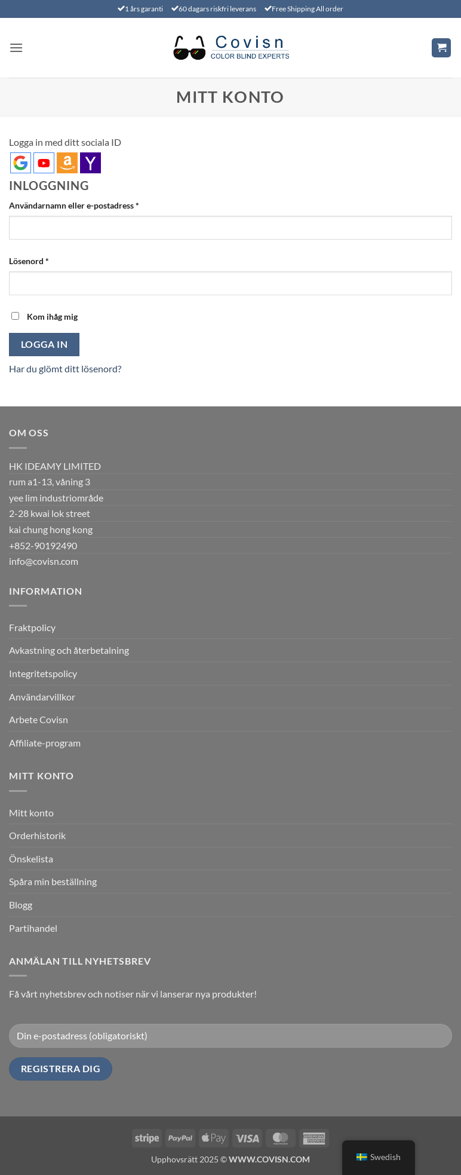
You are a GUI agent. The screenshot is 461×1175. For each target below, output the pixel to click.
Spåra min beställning (53, 881)
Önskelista (31, 858)
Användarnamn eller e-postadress (98, 204)
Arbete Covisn (38, 719)
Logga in (44, 344)
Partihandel (33, 928)
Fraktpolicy (32, 627)
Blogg (20, 904)
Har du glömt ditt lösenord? (65, 368)
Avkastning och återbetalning (69, 650)
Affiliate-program (45, 742)
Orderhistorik (37, 835)
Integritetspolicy (43, 673)
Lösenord (53, 260)
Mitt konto (31, 812)
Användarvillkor (42, 696)
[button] (16, 47)
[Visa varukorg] (441, 48)
